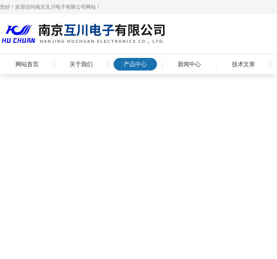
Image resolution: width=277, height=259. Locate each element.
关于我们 (81, 64)
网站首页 (27, 64)
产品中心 (135, 64)
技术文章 (243, 64)
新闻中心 (189, 64)
